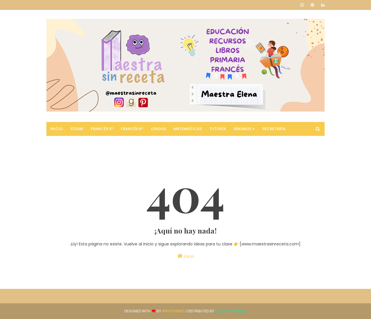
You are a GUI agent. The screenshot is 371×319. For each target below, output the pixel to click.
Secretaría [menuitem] (273, 129)
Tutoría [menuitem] (217, 129)
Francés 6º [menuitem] (132, 129)
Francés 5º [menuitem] (102, 129)
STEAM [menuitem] (76, 129)
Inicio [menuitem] (56, 129)
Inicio (185, 256)
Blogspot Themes (231, 311)
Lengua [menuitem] (158, 129)
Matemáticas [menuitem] (188, 129)
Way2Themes (173, 311)
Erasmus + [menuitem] (244, 129)
